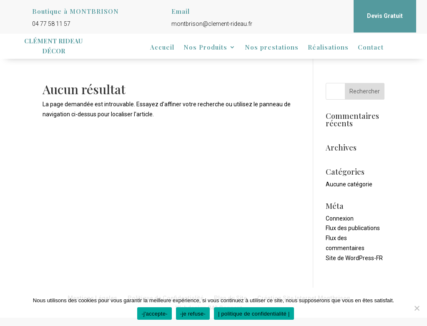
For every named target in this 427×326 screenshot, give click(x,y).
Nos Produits (205, 47)
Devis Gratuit (385, 16)
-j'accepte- (154, 314)
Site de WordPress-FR (354, 258)
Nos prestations (272, 47)
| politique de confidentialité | (254, 314)
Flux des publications (353, 228)
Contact (371, 47)
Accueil (162, 47)
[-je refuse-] (416, 308)
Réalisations (328, 47)
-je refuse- (193, 314)
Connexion (340, 218)
